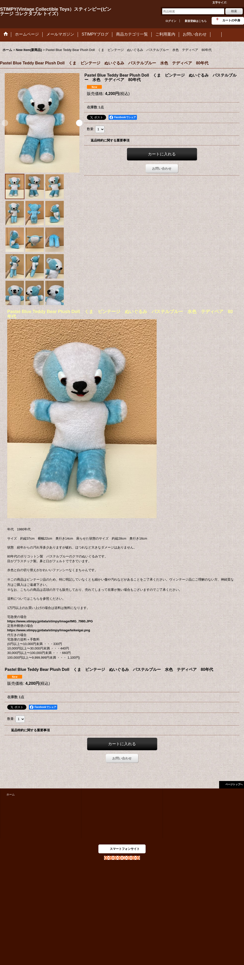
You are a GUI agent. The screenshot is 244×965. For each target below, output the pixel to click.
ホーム (10, 794)
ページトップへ (234, 784)
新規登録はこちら (196, 20)
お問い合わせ (162, 168)
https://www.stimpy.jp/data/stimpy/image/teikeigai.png (48, 630)
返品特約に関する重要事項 (110, 140)
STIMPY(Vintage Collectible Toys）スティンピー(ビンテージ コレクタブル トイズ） (55, 11)
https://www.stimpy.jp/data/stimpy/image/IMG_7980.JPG (50, 621)
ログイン (170, 20)
